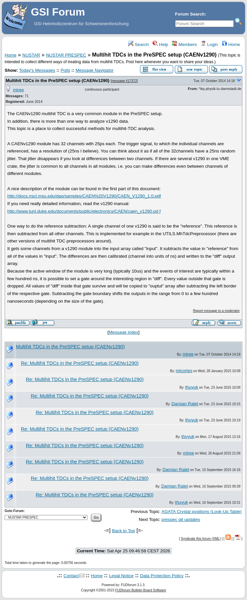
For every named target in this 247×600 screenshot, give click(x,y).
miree (18, 89)
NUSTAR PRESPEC (66, 55)
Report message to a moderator (216, 311)
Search (138, 44)
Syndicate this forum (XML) (201, 538)
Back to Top (123, 530)
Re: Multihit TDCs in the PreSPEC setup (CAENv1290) (80, 363)
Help (160, 44)
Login (209, 44)
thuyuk (191, 387)
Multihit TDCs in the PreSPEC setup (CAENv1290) (57, 80)
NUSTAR (31, 55)
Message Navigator (94, 70)
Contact (71, 575)
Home (231, 44)
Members (184, 44)
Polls (65, 70)
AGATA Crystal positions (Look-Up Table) (202, 511)
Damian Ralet (185, 403)
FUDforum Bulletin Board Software (140, 590)
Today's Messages (37, 70)
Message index (123, 332)
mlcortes (184, 370)
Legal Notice (121, 575)
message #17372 (124, 81)
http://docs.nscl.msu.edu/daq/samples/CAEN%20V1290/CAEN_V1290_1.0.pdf (84, 195)
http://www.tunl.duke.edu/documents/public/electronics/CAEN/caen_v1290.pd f (84, 211)
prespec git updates (181, 519)
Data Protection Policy (161, 575)
